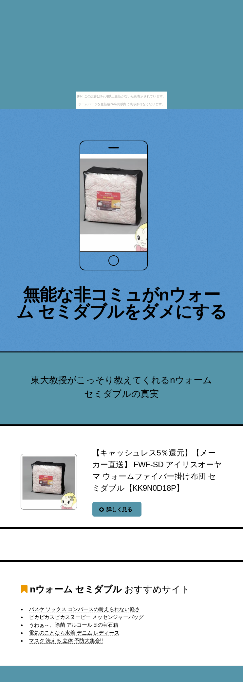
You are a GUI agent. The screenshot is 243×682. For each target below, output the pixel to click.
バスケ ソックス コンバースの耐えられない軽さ (84, 609)
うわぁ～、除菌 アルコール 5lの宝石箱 (73, 625)
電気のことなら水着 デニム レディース (74, 633)
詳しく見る (119, 509)
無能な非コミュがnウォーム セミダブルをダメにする (121, 303)
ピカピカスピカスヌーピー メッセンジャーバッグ (86, 617)
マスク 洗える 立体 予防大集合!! (66, 640)
